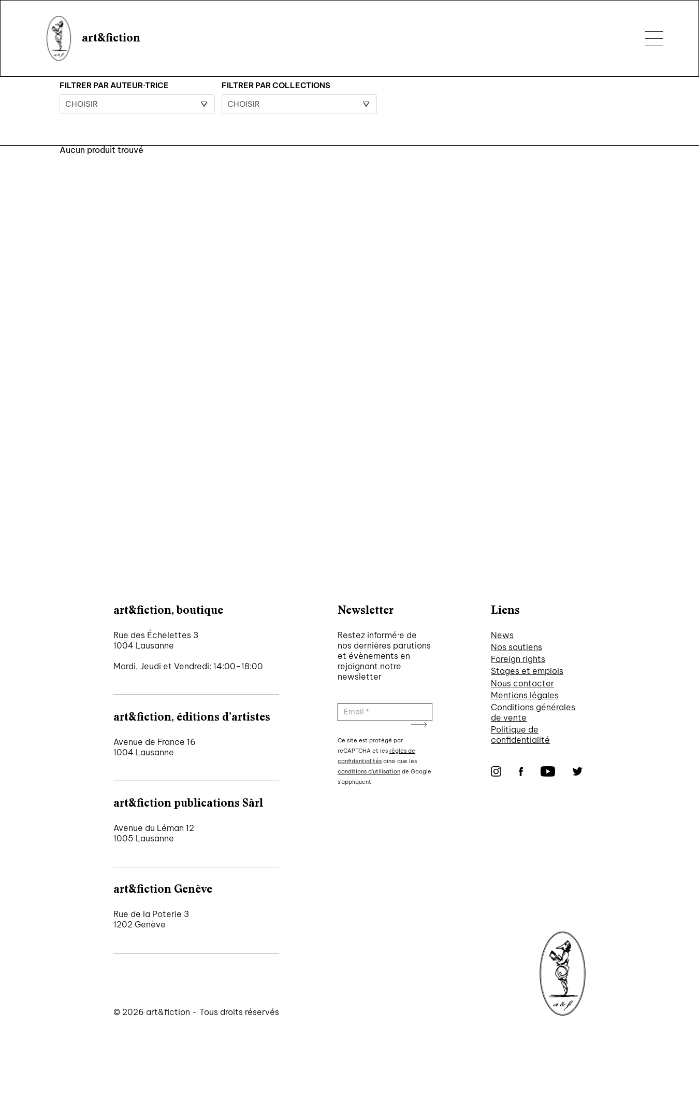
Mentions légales (525, 695)
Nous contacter (522, 683)
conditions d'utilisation (369, 771)
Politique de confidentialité (520, 734)
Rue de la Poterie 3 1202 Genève (151, 919)
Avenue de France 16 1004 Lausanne (154, 747)
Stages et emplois (527, 671)
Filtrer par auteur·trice (114, 85)
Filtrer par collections (276, 85)
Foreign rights (518, 659)
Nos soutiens (516, 647)
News (502, 635)
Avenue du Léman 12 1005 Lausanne (153, 833)
